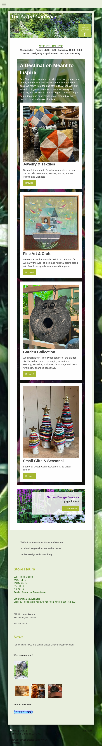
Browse (29, 182)
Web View (87, 730)
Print (14, 730)
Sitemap (23, 730)
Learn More (70, 508)
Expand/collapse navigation (51, 4)
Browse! (29, 272)
